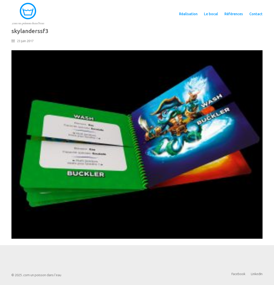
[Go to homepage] (27, 14)
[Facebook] (238, 274)
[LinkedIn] (257, 274)
